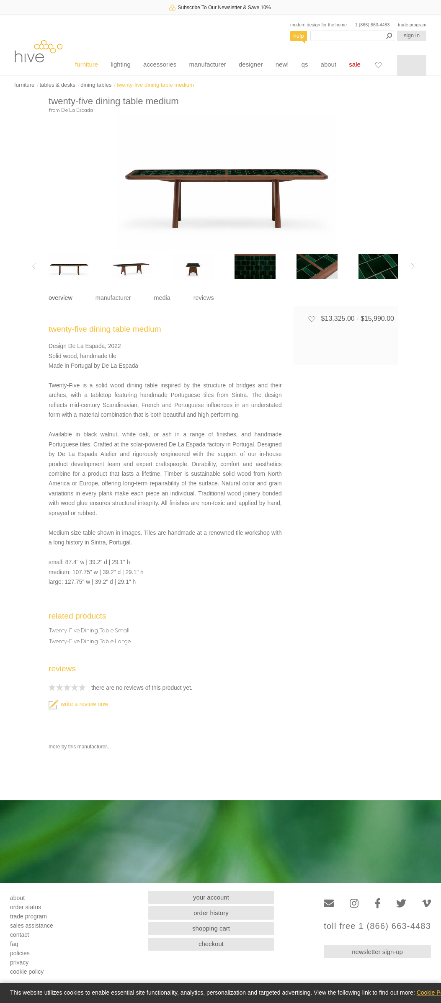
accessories (159, 64)
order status (25, 907)
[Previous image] (33, 266)
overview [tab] (60, 297)
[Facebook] (377, 903)
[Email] (329, 903)
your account (211, 897)
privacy (19, 962)
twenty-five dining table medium (155, 85)
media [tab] (162, 297)
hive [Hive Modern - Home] (38, 50)
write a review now (78, 704)
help (299, 36)
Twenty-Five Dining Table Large (90, 641)
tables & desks (57, 85)
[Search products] (352, 36)
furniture (86, 64)
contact (19, 934)
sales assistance (31, 925)
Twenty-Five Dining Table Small (89, 630)
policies (20, 953)
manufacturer (207, 64)
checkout (211, 943)
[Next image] (412, 266)
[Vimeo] (426, 903)
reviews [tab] (203, 297)
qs (305, 64)
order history (210, 912)
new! (282, 64)
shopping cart (211, 928)
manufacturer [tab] (113, 297)
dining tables (95, 85)
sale (355, 64)
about (329, 64)
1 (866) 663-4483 (372, 24)
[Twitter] (401, 903)
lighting (121, 64)
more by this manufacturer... (80, 747)
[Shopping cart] (411, 65)
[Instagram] (354, 903)
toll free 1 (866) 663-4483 (377, 926)
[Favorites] (378, 65)
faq (14, 944)
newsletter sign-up (377, 951)
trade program (412, 24)
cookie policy (27, 971)
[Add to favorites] (311, 318)
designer (251, 64)
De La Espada (77, 109)
